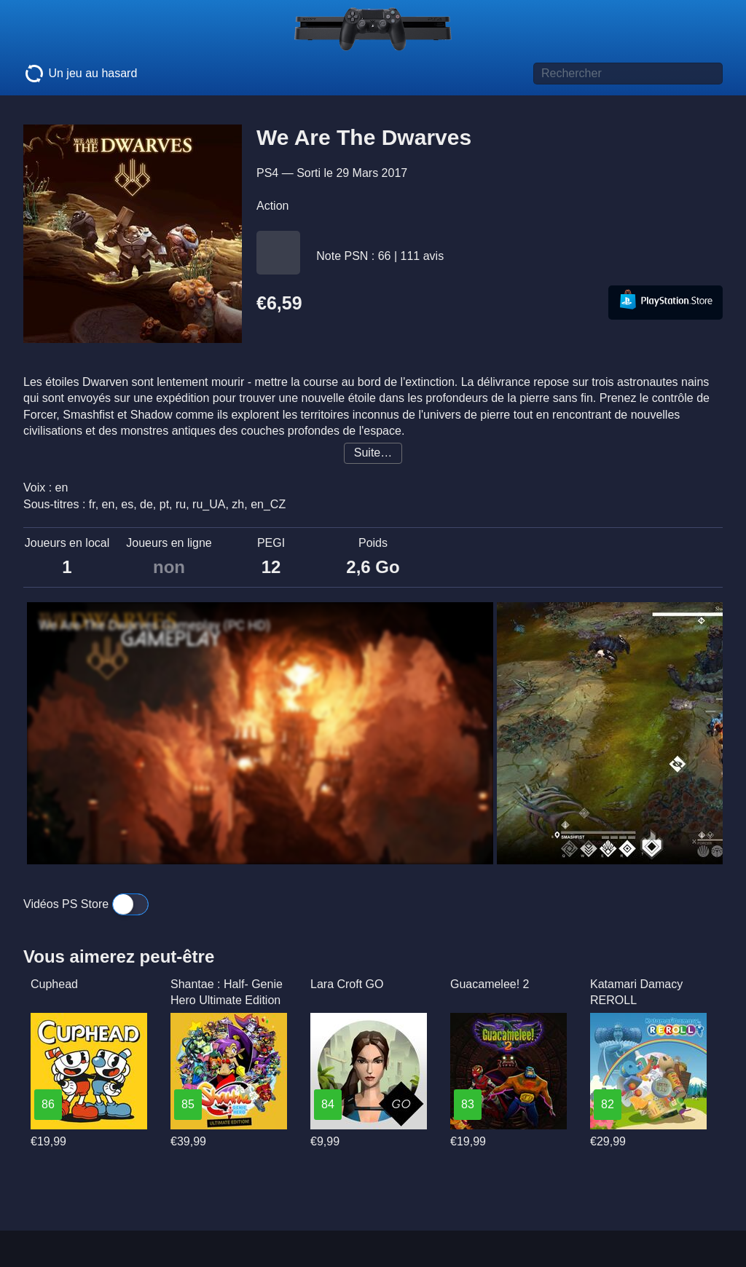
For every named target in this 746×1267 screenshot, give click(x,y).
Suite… (373, 452)
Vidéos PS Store (86, 904)
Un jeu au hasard (80, 73)
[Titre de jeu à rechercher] (628, 73)
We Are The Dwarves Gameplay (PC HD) (154, 625)
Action (272, 206)
